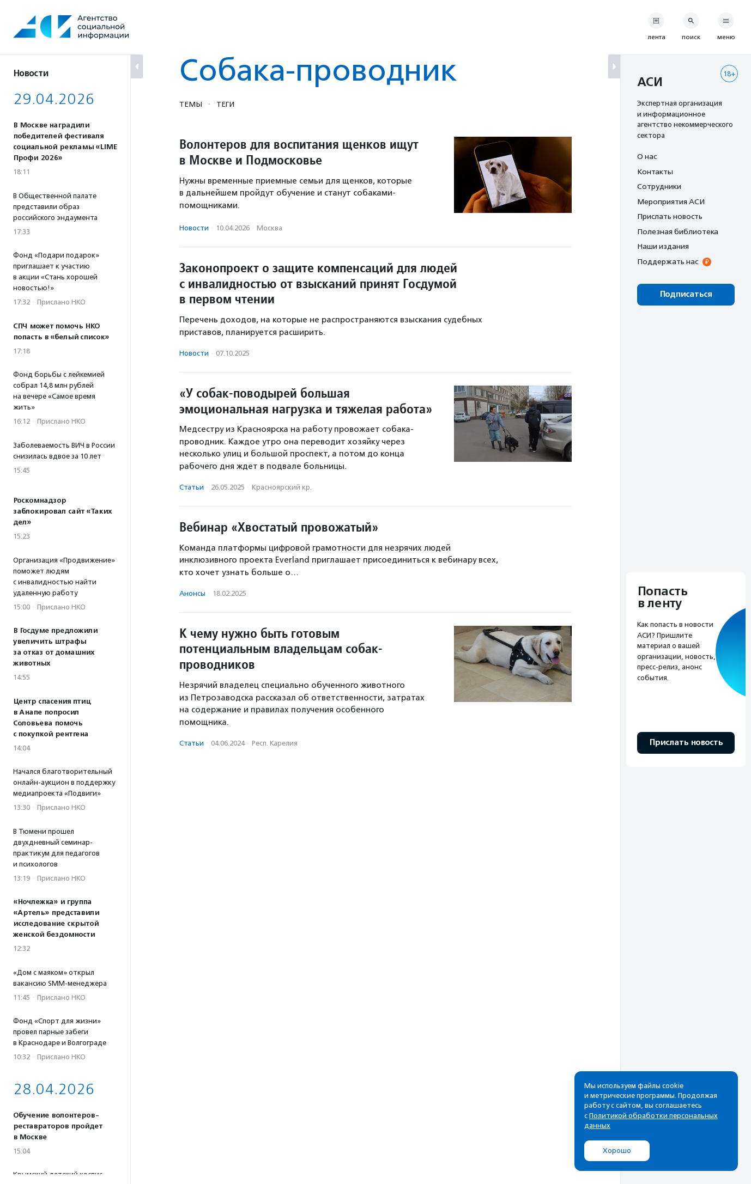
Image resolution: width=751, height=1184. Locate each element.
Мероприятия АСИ (671, 201)
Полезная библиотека (677, 231)
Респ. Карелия (275, 743)
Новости (194, 228)
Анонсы (192, 593)
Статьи (191, 487)
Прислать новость (669, 216)
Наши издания (663, 246)
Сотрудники (659, 186)
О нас (647, 156)
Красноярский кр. (282, 487)
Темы (190, 104)
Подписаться (685, 294)
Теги (225, 104)
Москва (269, 228)
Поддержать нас (667, 261)
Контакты (655, 171)
